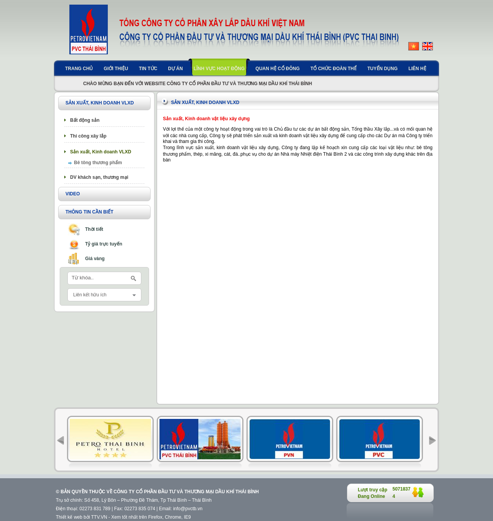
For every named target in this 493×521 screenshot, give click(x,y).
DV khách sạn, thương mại (99, 177)
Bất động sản (84, 120)
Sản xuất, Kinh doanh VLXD (100, 152)
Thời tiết (94, 229)
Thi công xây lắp (88, 136)
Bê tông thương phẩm (98, 162)
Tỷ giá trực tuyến (103, 244)
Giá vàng (95, 258)
